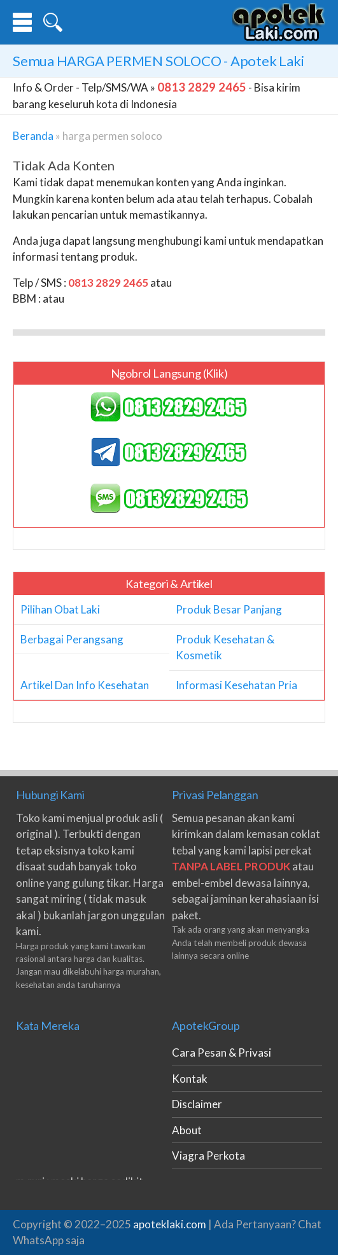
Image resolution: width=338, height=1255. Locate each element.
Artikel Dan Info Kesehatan (84, 685)
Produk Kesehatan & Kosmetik (225, 647)
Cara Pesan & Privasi (221, 1052)
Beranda (33, 135)
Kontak (190, 1078)
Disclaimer (197, 1104)
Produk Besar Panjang (229, 609)
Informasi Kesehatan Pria (236, 685)
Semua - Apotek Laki (158, 60)
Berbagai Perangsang (71, 639)
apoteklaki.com (169, 1224)
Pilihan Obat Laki (60, 609)
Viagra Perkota (208, 1155)
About (187, 1130)
